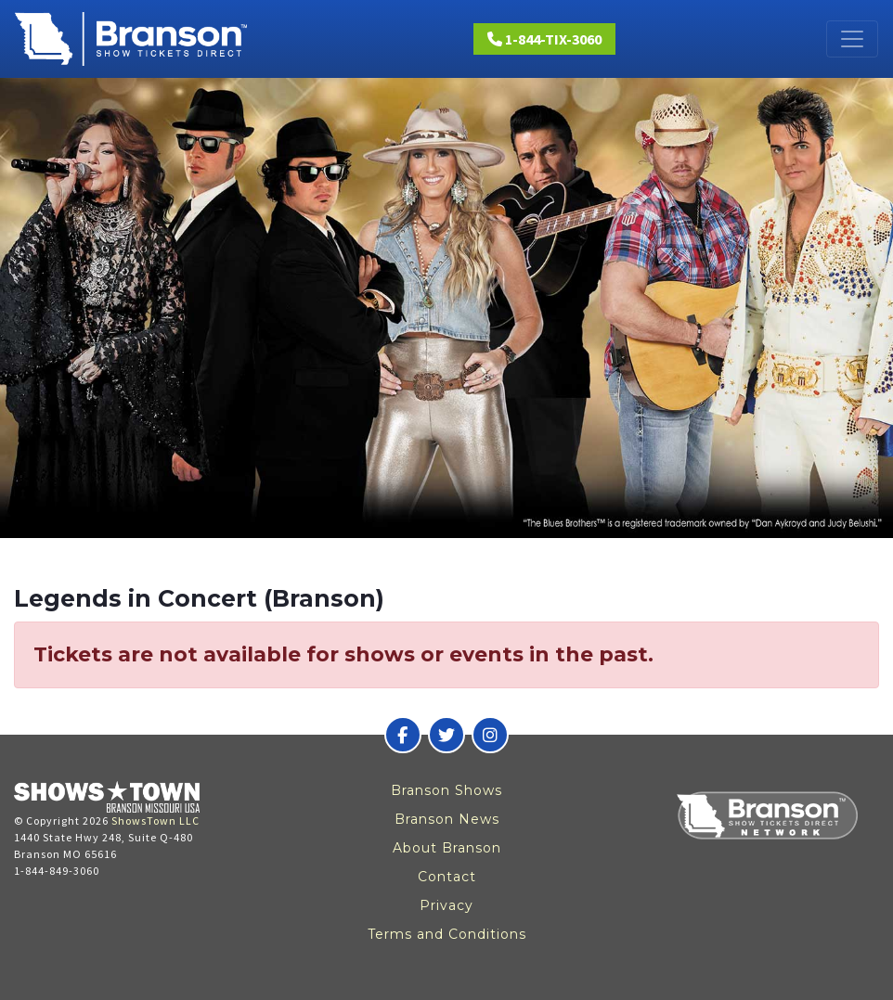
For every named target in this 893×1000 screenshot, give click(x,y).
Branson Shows (446, 790)
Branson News (447, 819)
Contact (447, 876)
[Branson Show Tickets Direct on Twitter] (446, 734)
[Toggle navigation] (852, 39)
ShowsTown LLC (155, 820)
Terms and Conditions (447, 934)
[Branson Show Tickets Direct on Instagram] (490, 734)
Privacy (446, 905)
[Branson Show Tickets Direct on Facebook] (402, 734)
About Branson (447, 848)
